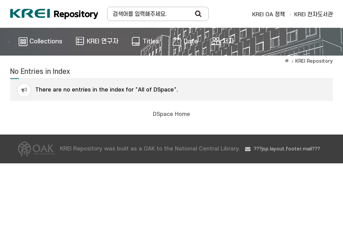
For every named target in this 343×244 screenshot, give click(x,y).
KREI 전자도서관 (313, 15)
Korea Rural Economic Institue (54, 14)
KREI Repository (314, 61)
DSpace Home (171, 114)
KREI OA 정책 (268, 15)
